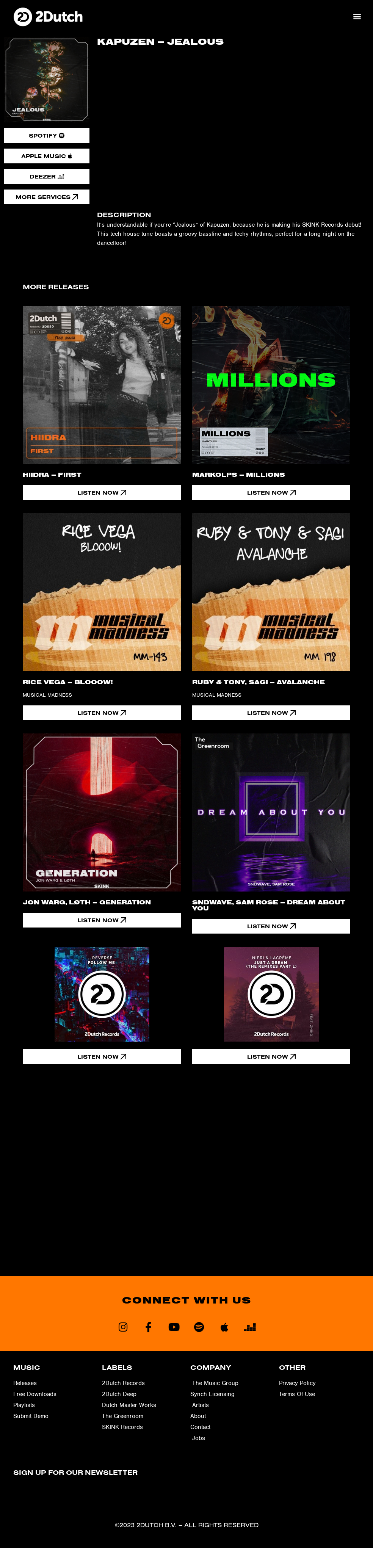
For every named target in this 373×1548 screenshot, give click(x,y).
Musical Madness (47, 695)
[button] (357, 16)
